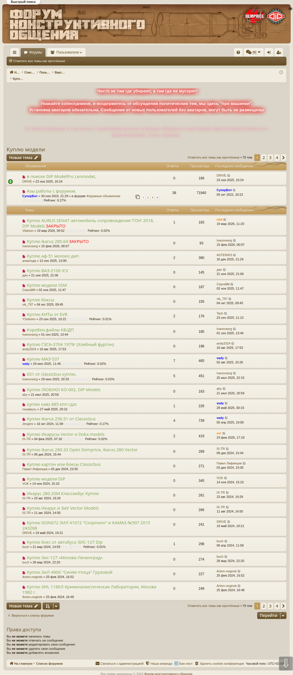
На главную (23, 52)
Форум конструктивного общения (168, 668)
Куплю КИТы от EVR (47, 308)
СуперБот (29, 190)
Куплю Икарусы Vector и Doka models (66, 428)
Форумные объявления (103, 190)
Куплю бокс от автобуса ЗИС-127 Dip (64, 536)
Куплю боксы (40, 293)
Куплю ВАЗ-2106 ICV (47, 264)
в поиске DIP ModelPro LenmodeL (61, 170)
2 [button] (264, 151)
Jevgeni (27, 417)
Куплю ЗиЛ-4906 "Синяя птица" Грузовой (69, 566)
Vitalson (27, 224)
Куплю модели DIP (46, 473)
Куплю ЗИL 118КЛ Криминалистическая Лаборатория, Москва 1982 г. (89, 583)
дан (25, 269)
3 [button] (270, 151)
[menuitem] (152, 52)
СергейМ (28, 284)
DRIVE (27, 175)
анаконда (29, 254)
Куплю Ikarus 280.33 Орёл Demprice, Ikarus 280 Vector (82, 443)
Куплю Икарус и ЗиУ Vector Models (63, 502)
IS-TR (26, 433)
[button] (283, 151)
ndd (219, 213)
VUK (25, 477)
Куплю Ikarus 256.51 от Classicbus (61, 412)
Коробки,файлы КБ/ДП (50, 323)
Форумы (52, 52)
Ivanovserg (30, 240)
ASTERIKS (224, 249)
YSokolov (28, 313)
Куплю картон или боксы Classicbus (64, 458)
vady (25, 357)
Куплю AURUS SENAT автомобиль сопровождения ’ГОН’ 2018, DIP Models (88, 217)
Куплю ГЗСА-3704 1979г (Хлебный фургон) (70, 338)
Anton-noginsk (32, 571)
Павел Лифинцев (34, 463)
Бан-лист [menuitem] (186, 657)
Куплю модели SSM (47, 279)
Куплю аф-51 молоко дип (53, 250)
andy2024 (29, 343)
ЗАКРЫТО (56, 220)
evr (219, 427)
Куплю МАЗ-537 (43, 353)
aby (24, 388)
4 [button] (277, 151)
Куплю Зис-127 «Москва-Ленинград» (65, 551)
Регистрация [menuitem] (239, 53)
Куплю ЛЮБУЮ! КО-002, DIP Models (63, 383)
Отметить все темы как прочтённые (39, 61)
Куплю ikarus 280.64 (47, 235)
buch (25, 541)
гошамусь (29, 403)
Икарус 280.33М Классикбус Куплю (63, 487)
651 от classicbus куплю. (51, 368)
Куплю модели (26, 143)
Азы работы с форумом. (51, 185)
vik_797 (27, 298)
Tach (220, 307)
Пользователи (84, 52)
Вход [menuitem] (229, 53)
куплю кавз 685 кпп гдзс (52, 398)
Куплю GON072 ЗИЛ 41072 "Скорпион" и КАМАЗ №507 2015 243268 (86, 519)
